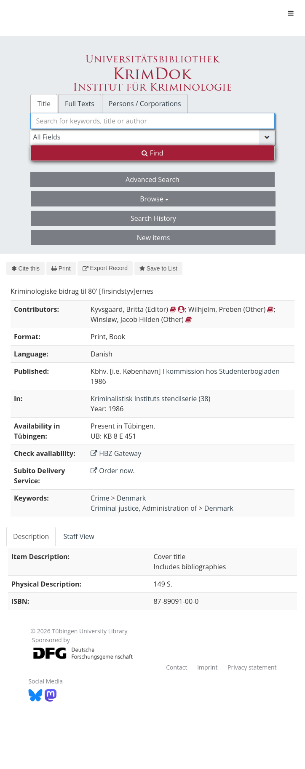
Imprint (207, 667)
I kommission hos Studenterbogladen (221, 371)
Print (60, 268)
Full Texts (79, 103)
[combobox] (152, 121)
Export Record (105, 268)
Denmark (131, 498)
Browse (154, 199)
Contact (176, 667)
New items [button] (153, 237)
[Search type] (152, 137)
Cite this (25, 268)
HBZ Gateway (116, 453)
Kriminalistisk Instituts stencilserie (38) (150, 398)
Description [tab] (31, 536)
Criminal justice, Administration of (144, 508)
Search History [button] (153, 218)
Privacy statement (252, 667)
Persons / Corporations (145, 103)
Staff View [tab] (78, 536)
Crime (100, 498)
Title (44, 103)
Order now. (113, 470)
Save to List (158, 268)
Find (152, 153)
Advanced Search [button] (152, 179)
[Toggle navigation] (290, 13)
